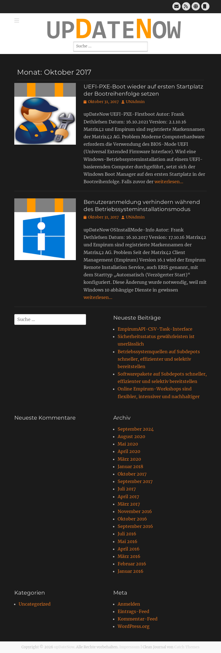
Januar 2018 (130, 466)
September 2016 (135, 526)
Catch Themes (187, 647)
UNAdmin (135, 101)
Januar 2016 (130, 571)
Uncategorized (35, 604)
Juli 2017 (127, 489)
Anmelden (129, 604)
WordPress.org (134, 626)
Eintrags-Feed (133, 611)
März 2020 (129, 459)
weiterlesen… (168, 181)
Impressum (129, 647)
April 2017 (128, 496)
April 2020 (129, 451)
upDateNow (64, 647)
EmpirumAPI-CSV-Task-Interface (155, 329)
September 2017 (135, 481)
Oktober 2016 (132, 519)
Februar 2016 (132, 563)
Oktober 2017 (132, 474)
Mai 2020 (128, 444)
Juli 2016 (127, 533)
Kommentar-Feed (138, 619)
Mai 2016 (127, 541)
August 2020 (131, 436)
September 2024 (136, 429)
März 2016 (129, 556)
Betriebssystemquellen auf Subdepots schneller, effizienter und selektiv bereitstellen (159, 359)
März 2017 (129, 504)
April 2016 (129, 549)
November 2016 (135, 511)
